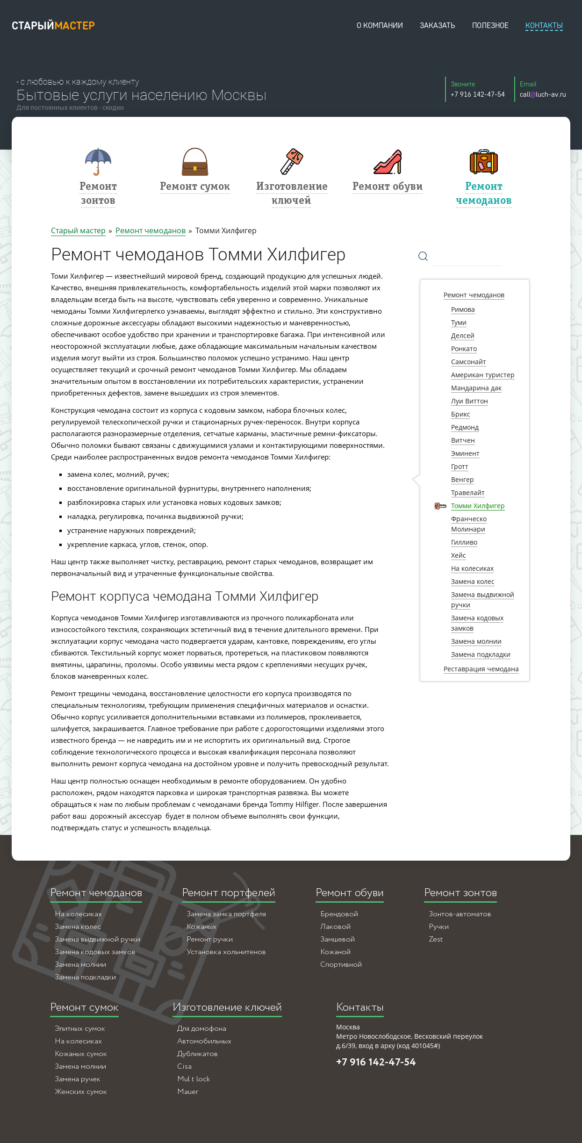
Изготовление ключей (227, 1007)
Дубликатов (197, 1054)
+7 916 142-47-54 (376, 1062)
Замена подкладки (85, 977)
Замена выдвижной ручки (97, 939)
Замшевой (337, 939)
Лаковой (335, 926)
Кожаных (201, 926)
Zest (436, 939)
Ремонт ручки (210, 939)
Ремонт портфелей (228, 893)
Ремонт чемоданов (150, 230)
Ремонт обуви (350, 893)
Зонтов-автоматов (460, 914)
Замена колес (78, 926)
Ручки (439, 926)
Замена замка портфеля (226, 914)
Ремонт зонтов (460, 893)
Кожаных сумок (81, 1054)
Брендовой (339, 914)
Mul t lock (193, 1079)
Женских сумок (81, 1091)
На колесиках (78, 914)
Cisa (184, 1066)
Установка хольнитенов (226, 952)
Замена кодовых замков (95, 952)
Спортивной (341, 964)
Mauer (187, 1091)
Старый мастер (78, 230)
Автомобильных (204, 1041)
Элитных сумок (80, 1028)
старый (53, 25)
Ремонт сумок (84, 1007)
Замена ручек (78, 1079)
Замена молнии (80, 964)
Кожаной (335, 952)
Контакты (360, 1007)
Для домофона (201, 1028)
